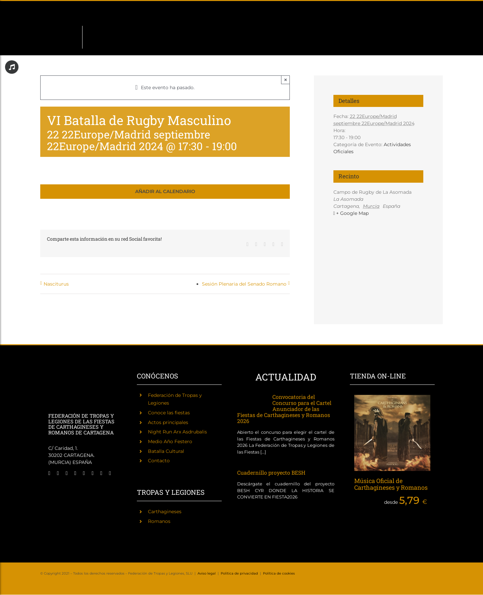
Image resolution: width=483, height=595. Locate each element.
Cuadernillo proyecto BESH (271, 472)
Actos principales (168, 422)
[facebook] (49, 473)
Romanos (159, 521)
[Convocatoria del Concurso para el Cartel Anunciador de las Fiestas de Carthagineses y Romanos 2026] (251, 401)
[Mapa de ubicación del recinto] (378, 252)
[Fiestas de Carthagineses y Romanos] (59, 488)
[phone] (110, 473)
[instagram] (67, 473)
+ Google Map (352, 213)
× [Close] (285, 79)
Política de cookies (279, 573)
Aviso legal (207, 573)
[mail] (101, 473)
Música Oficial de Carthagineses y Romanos (391, 484)
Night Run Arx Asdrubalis (177, 432)
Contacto (159, 461)
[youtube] (93, 473)
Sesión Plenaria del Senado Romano (244, 284)
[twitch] (75, 473)
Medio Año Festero (170, 441)
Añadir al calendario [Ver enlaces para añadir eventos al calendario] (165, 191)
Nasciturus (56, 284)
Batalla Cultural (166, 451)
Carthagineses (164, 512)
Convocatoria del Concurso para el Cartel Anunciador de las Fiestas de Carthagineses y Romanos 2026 (284, 408)
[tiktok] (84, 473)
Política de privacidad (239, 573)
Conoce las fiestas (169, 413)
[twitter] (58, 473)
